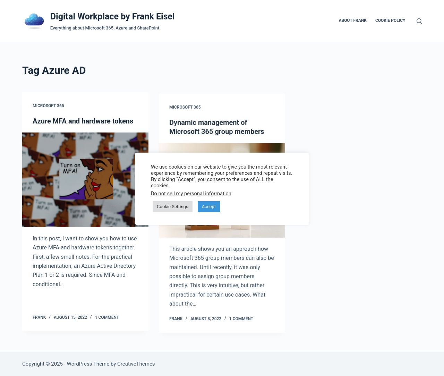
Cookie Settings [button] (172, 206)
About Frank (352, 20)
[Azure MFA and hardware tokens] (85, 180)
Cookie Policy (390, 20)
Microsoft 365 (48, 106)
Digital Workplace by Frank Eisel (112, 16)
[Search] (419, 21)
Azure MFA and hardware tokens (83, 121)
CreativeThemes (136, 364)
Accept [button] (209, 206)
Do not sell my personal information (191, 193)
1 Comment (107, 317)
